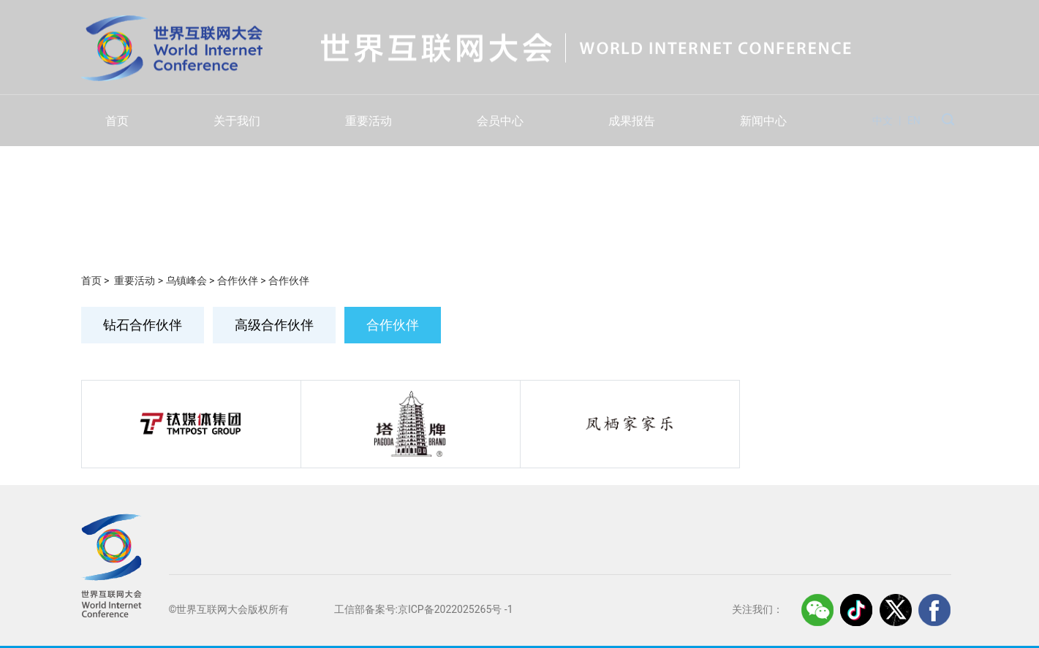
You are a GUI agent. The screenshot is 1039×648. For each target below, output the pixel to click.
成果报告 (631, 121)
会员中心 (500, 121)
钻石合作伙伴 (142, 324)
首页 (117, 121)
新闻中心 (763, 121)
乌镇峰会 (186, 280)
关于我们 (237, 121)
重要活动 (368, 121)
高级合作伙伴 (274, 324)
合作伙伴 (237, 280)
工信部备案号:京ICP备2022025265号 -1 (423, 609)
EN (914, 120)
